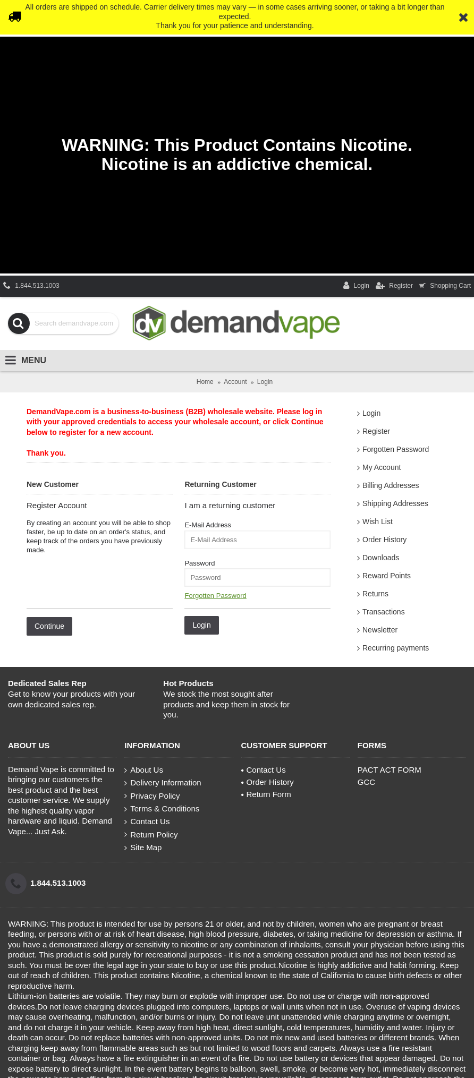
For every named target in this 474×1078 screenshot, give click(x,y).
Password (199, 563)
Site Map (143, 847)
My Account (381, 467)
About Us (143, 770)
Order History (384, 539)
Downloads (380, 557)
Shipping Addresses (395, 503)
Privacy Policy (152, 796)
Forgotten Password (395, 449)
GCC (366, 781)
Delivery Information (162, 783)
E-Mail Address (207, 525)
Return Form (266, 794)
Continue (49, 626)
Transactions (383, 612)
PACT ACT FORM (389, 769)
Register (376, 431)
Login (371, 413)
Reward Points (386, 575)
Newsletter (379, 630)
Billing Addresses (390, 485)
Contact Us (147, 821)
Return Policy (150, 835)
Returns (375, 593)
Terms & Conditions (161, 809)
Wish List (377, 521)
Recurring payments (395, 648)
